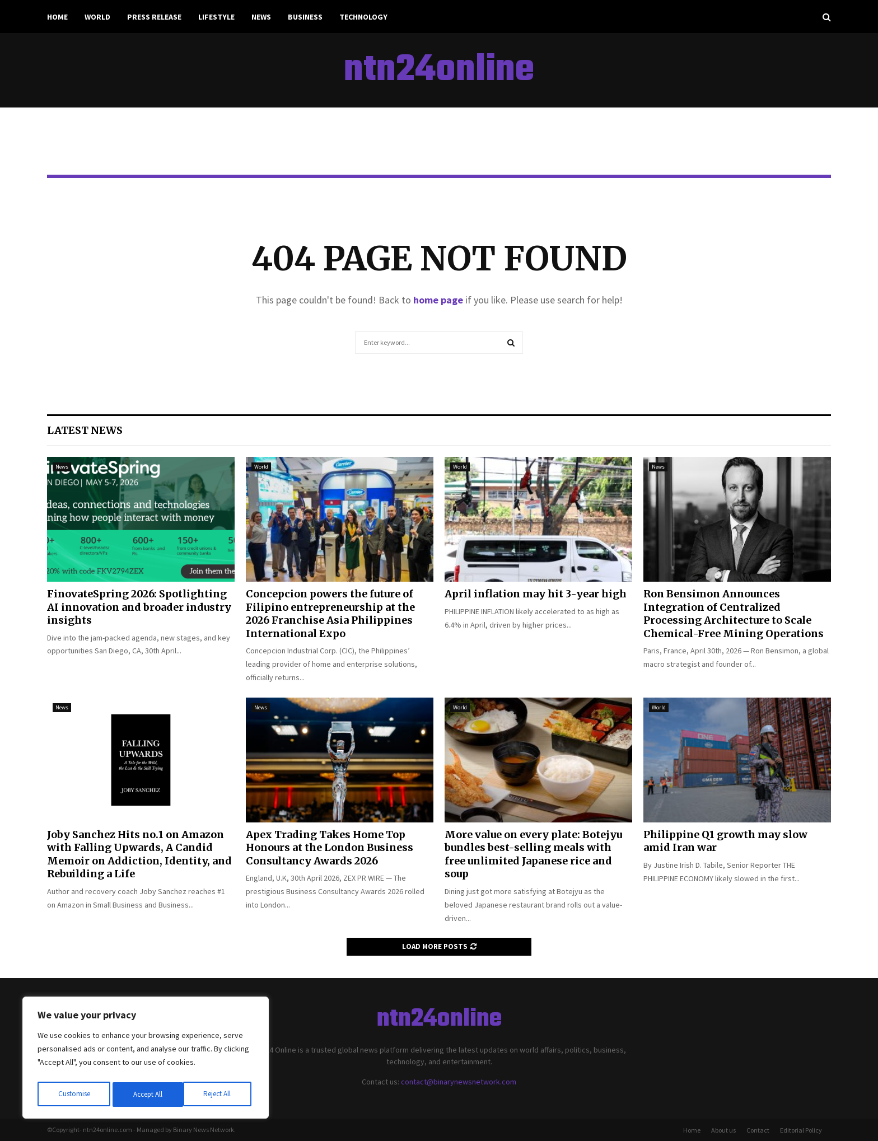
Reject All (146, 1094)
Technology (363, 17)
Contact (757, 1130)
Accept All (219, 1094)
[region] (145, 1060)
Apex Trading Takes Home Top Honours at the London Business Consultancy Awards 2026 (329, 847)
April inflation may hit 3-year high (536, 593)
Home (57, 17)
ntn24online (439, 70)
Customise (73, 1094)
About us (723, 1130)
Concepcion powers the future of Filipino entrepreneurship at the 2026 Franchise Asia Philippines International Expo (330, 613)
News (261, 17)
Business (305, 17)
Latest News (85, 430)
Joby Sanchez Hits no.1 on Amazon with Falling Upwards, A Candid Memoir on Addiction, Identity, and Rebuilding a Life (139, 854)
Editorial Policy (801, 1130)
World (97, 17)
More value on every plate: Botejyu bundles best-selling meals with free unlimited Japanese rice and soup (533, 854)
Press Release (154, 17)
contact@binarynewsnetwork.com (458, 1082)
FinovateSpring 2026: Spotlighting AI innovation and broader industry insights (139, 606)
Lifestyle (216, 17)
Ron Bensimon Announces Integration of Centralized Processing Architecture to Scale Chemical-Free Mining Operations (733, 613)
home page (438, 299)
